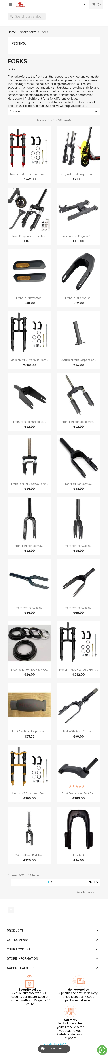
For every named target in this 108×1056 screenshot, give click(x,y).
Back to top (86, 892)
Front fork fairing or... (78, 298)
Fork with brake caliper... (78, 731)
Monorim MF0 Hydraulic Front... (30, 360)
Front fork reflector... (29, 298)
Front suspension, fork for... (29, 236)
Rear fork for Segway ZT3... (79, 236)
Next (94, 882)
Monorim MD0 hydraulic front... (29, 174)
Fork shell (78, 855)
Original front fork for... (29, 855)
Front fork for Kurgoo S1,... (29, 421)
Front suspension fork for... (78, 793)
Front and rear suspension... (29, 731)
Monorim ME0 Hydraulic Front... (29, 793)
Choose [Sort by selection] (54, 111)
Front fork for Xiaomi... (78, 545)
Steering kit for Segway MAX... (29, 669)
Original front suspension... (78, 174)
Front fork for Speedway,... (78, 421)
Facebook (11, 910)
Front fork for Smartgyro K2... (29, 484)
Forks (18, 44)
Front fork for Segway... (78, 484)
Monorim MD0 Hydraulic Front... (78, 669)
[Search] (27, 16)
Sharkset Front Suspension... (78, 360)
